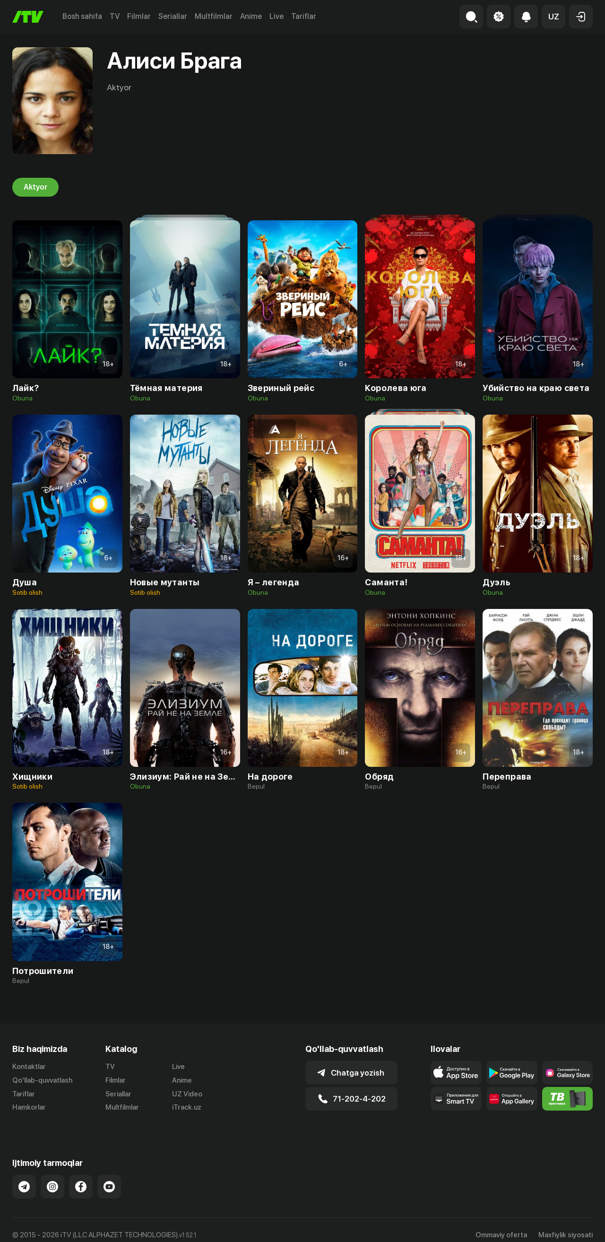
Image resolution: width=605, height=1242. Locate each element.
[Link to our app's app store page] (456, 1073)
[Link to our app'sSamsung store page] (567, 1073)
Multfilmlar (214, 16)
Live (276, 16)
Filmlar (139, 16)
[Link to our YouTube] (109, 1176)
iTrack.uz (186, 1107)
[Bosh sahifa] (27, 17)
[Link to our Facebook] (81, 1176)
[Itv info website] (567, 1099)
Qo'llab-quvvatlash (42, 1080)
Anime (251, 16)
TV (115, 16)
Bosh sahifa (82, 16)
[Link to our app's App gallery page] (511, 1099)
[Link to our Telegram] (24, 1176)
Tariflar (303, 16)
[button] (553, 16)
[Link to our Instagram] (52, 1176)
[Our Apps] (456, 1099)
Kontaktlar (29, 1066)
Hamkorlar (29, 1107)
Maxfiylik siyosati (565, 1224)
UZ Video (187, 1094)
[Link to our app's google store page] (511, 1073)
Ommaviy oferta (501, 1224)
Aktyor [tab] (35, 187)
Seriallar (172, 16)
